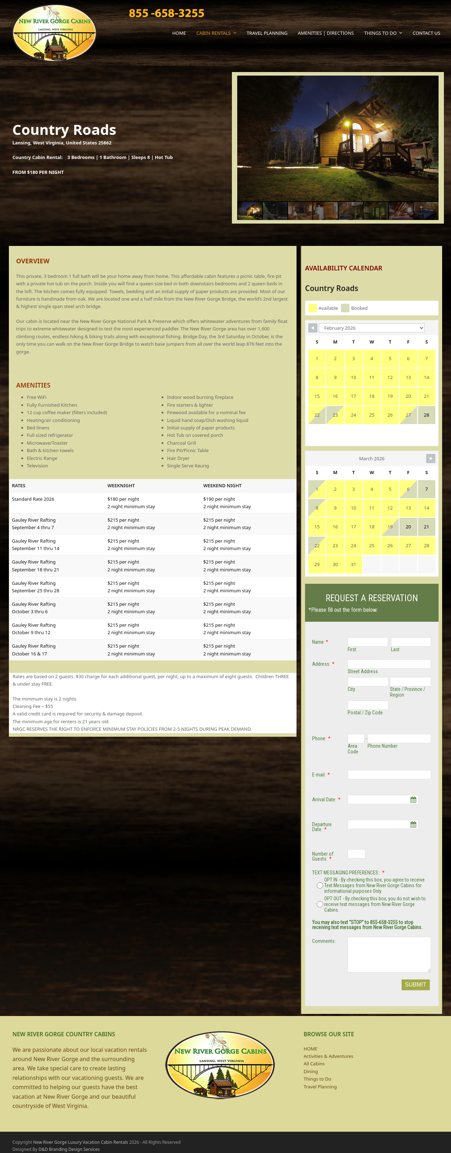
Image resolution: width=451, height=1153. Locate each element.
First (352, 649)
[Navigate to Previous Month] (321, 342)
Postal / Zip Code (365, 712)
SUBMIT (415, 985)
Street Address (363, 671)
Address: (321, 664)
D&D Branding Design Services (68, 1149)
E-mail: (319, 775)
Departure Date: (322, 827)
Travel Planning (320, 1086)
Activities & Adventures (328, 1056)
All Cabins (314, 1063)
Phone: (319, 738)
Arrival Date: (324, 799)
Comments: (324, 941)
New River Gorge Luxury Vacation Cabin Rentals (80, 1142)
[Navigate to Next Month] (422, 453)
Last (395, 649)
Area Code (353, 748)
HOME (310, 1048)
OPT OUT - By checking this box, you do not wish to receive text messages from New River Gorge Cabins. (371, 904)
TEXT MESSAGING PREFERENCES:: (346, 872)
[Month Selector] (371, 342)
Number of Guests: (322, 856)
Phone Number (382, 746)
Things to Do (317, 1079)
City (351, 689)
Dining (311, 1071)
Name (318, 642)
